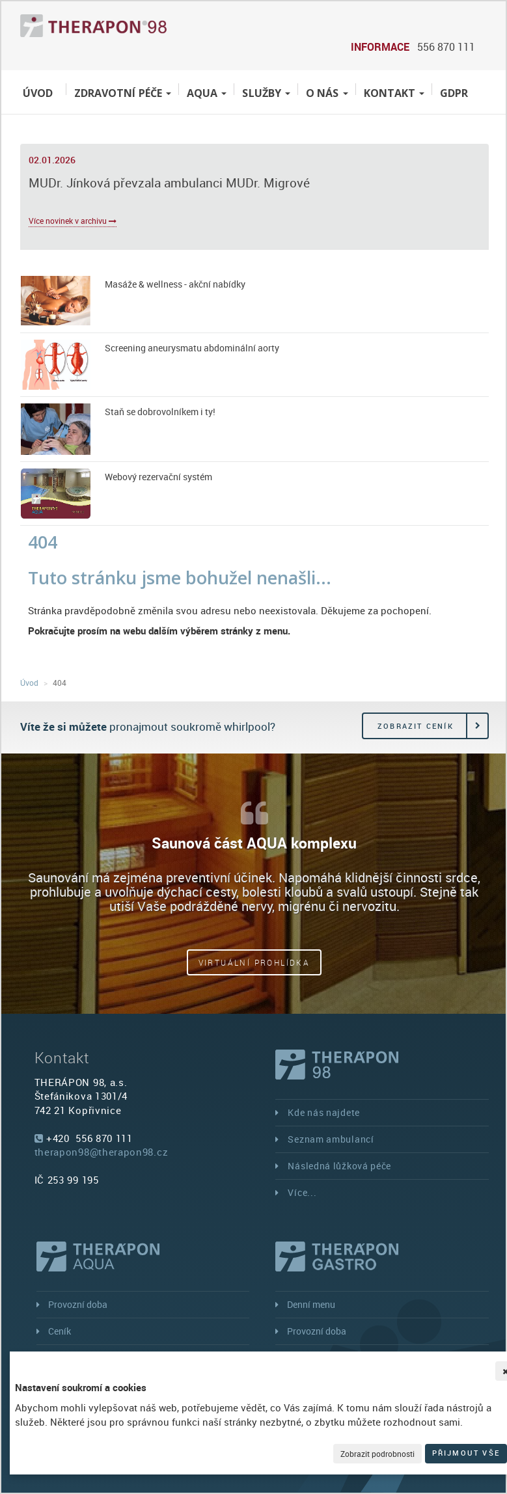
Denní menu (311, 1304)
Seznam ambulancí (331, 1139)
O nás (327, 93)
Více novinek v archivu (72, 220)
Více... (302, 1192)
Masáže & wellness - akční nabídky (175, 284)
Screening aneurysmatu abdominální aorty (192, 348)
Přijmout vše (466, 1453)
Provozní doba (77, 1304)
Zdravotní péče (122, 93)
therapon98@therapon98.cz (101, 1151)
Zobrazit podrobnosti (377, 1453)
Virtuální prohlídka (254, 962)
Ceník (59, 1331)
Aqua (206, 93)
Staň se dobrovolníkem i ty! (160, 411)
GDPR (454, 93)
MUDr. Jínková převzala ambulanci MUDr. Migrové (169, 182)
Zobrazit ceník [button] (415, 726)
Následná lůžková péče (339, 1166)
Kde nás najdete (324, 1112)
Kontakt (394, 93)
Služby (266, 93)
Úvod (38, 93)
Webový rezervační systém (158, 476)
